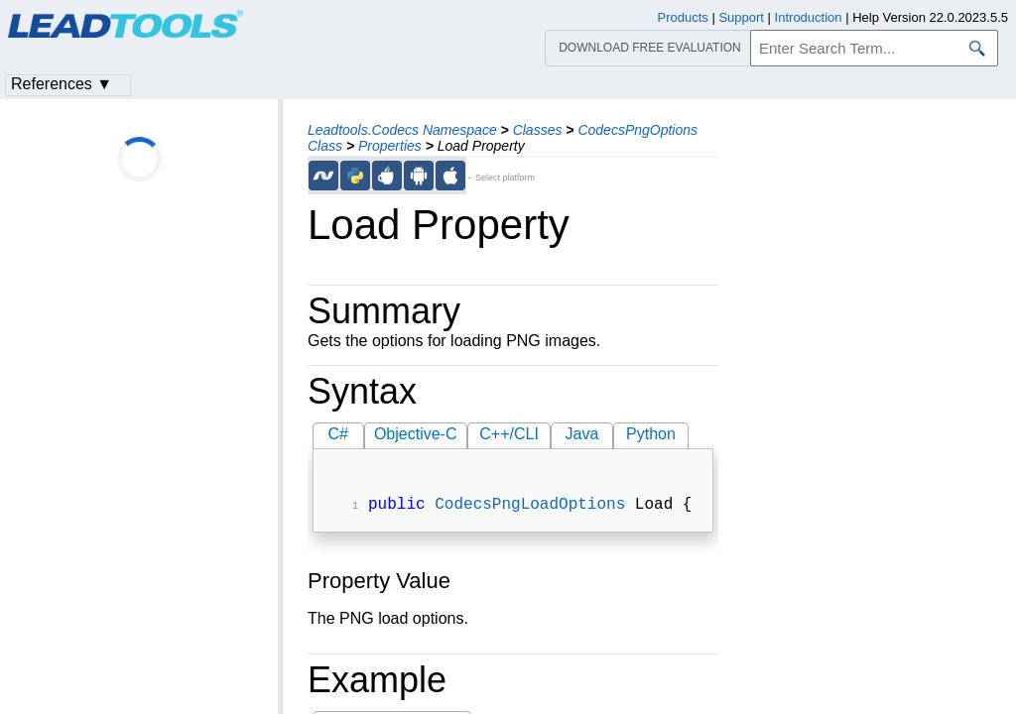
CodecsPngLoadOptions (530, 507)
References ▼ (61, 83)
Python (651, 433)
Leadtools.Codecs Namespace (402, 130)
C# (338, 433)
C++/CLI (509, 433)
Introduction (808, 17)
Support (741, 17)
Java (582, 433)
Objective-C (415, 433)
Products (683, 17)
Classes (538, 130)
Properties (390, 146)
